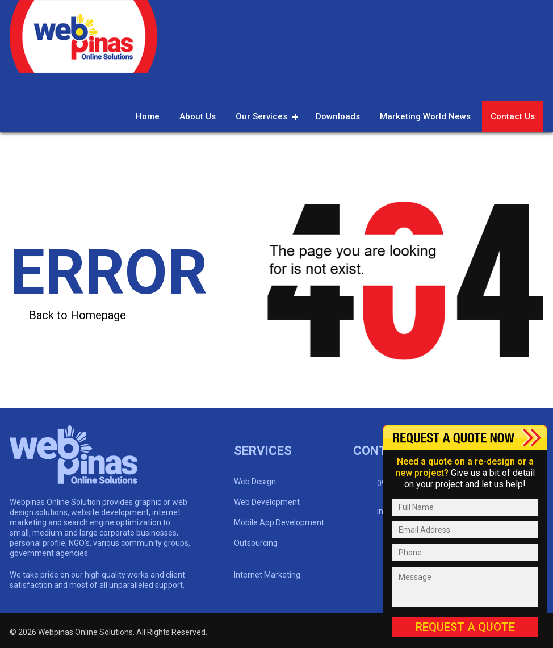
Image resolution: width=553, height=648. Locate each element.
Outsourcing (256, 542)
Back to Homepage (77, 315)
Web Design (255, 481)
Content (465, 437)
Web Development (267, 502)
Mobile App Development (279, 522)
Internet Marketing (267, 574)
